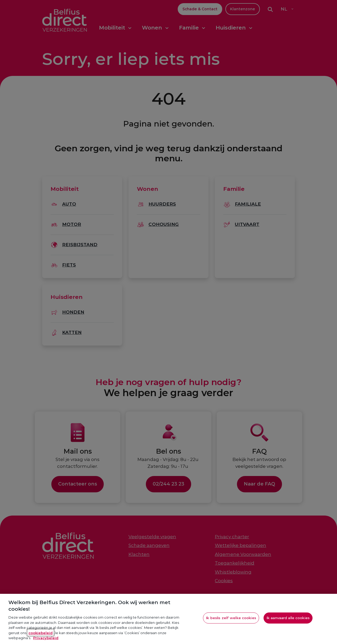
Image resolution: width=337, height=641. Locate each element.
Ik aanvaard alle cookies (288, 621)
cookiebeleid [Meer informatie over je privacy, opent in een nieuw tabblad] (40, 636)
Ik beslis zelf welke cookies (231, 621)
